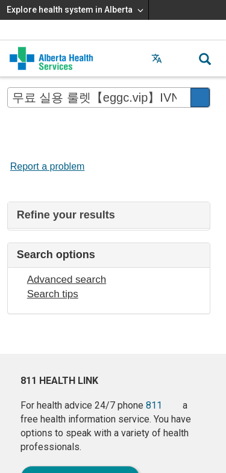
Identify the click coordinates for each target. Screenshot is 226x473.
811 (154, 405)
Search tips (52, 294)
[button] (181, 58)
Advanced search (66, 279)
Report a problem (47, 166)
